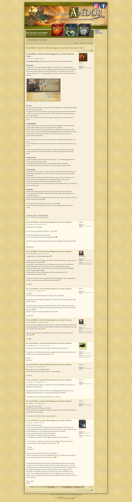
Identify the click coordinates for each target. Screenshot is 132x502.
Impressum (73, 494)
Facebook (56, 494)
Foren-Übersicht (33, 40)
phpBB (60, 497)
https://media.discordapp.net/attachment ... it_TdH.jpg (45, 396)
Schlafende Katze (33, 345)
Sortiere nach (64, 486)
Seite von (87, 50)
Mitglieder (75, 43)
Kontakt (52, 494)
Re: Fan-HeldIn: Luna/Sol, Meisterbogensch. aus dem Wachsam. (49, 222)
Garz (30, 58)
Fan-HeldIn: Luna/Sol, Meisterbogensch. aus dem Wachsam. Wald (55, 48)
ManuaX (31, 224)
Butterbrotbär (32, 253)
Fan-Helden (43, 40)
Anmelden (90, 43)
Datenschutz (79, 494)
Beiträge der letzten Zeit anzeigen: (42, 486)
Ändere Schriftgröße (91, 39)
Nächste (91, 487)
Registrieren (83, 43)
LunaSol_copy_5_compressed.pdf (37, 215)
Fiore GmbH (67, 494)
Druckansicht (89, 39)
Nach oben (92, 219)
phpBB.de (72, 498)
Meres (30, 422)
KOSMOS (61, 494)
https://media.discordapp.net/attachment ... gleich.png (41, 231)
